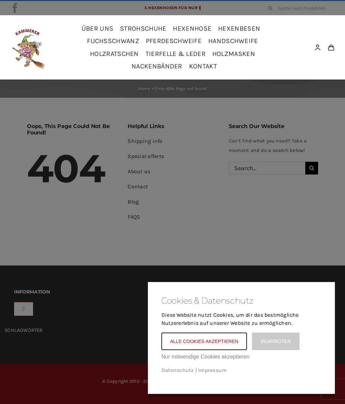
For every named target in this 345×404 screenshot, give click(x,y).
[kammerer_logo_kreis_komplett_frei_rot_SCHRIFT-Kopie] (27, 30)
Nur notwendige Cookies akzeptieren (205, 357)
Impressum (212, 370)
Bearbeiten (276, 341)
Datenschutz (177, 370)
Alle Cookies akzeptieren (204, 341)
